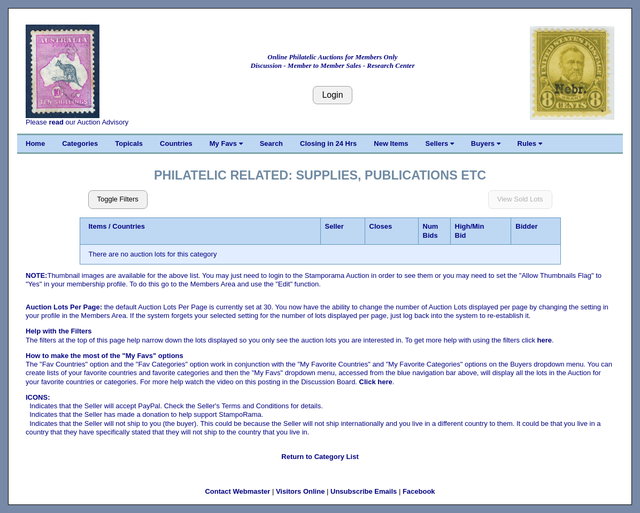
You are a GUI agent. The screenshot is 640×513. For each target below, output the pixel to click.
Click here (375, 382)
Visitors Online (300, 491)
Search (271, 143)
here (544, 340)
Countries (176, 143)
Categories (80, 143)
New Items (391, 143)
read (56, 122)
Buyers (485, 143)
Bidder (526, 226)
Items (98, 226)
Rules (530, 143)
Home (35, 143)
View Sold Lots (520, 199)
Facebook (419, 491)
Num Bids (430, 230)
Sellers (440, 143)
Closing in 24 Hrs (328, 143)
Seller (334, 226)
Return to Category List (319, 457)
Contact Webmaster (237, 491)
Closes (380, 226)
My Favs (226, 143)
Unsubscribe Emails (363, 491)
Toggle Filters (117, 199)
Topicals (129, 143)
